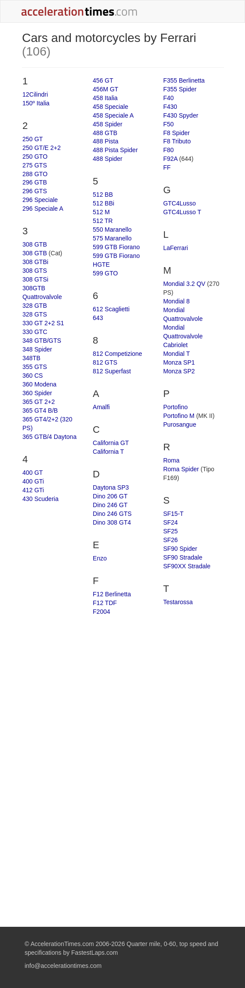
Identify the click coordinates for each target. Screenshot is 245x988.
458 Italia (105, 97)
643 (98, 317)
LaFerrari (175, 247)
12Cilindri (35, 94)
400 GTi (33, 481)
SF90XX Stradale (186, 566)
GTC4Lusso (179, 203)
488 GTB (105, 132)
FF (167, 167)
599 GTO (105, 273)
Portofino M (179, 415)
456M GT (105, 89)
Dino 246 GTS (112, 513)
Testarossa (178, 601)
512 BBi (103, 203)
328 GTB (34, 305)
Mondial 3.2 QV (184, 283)
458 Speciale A (113, 115)
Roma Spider (181, 469)
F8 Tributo (177, 141)
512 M (101, 212)
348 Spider (37, 349)
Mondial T (176, 353)
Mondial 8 (176, 301)
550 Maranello (112, 229)
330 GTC (34, 331)
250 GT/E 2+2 (41, 147)
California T (108, 451)
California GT (111, 442)
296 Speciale (40, 199)
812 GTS (105, 362)
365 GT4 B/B (40, 410)
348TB (31, 358)
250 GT (32, 139)
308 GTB (34, 244)
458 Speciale (110, 106)
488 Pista (105, 141)
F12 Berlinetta (112, 594)
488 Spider (107, 158)
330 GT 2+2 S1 (43, 323)
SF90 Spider (180, 548)
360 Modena (39, 384)
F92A (170, 158)
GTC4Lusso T (182, 212)
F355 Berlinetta (184, 80)
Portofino (175, 407)
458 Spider (107, 124)
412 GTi (33, 490)
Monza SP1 (179, 362)
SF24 (170, 522)
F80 (168, 149)
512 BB (103, 194)
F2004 (101, 611)
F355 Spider (179, 89)
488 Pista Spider (115, 149)
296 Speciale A (42, 208)
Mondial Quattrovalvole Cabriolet (183, 336)
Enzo (100, 558)
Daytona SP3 (111, 487)
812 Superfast (112, 371)
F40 (168, 97)
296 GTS (34, 191)
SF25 (170, 531)
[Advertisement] (123, 691)
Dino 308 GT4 (112, 522)
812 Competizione (117, 353)
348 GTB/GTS (41, 340)
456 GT (103, 80)
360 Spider (37, 393)
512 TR (103, 220)
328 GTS (34, 314)
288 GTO (34, 173)
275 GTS (34, 165)
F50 (168, 124)
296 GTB (34, 182)
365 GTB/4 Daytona (49, 436)
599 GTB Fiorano (116, 247)
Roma (171, 460)
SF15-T (173, 513)
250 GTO (34, 156)
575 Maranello (112, 238)
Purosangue (179, 424)
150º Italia (35, 103)
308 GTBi (35, 261)
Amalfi (101, 407)
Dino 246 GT (110, 504)
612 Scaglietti (111, 309)
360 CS (32, 375)
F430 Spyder (180, 115)
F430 (170, 106)
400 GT (32, 472)
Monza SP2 (179, 371)
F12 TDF (105, 602)
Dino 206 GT (110, 496)
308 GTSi (35, 279)
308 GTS (34, 270)
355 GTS (34, 366)
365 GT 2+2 (38, 401)
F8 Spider (176, 132)
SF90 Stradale (183, 557)
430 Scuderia (40, 498)
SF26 (170, 539)
